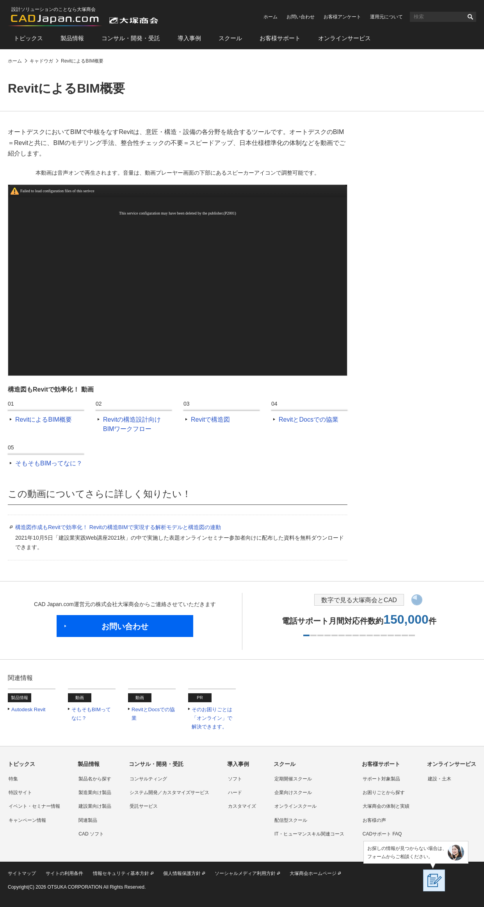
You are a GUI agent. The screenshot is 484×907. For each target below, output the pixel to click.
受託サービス (144, 806)
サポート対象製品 (381, 779)
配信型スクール (290, 820)
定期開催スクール (293, 779)
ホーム (270, 17)
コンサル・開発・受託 (130, 38)
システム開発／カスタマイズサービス (169, 792)
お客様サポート (280, 38)
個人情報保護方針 (182, 873)
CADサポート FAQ (382, 834)
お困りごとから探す (384, 792)
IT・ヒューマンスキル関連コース (309, 834)
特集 (13, 779)
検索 (470, 17)
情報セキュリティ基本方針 (121, 873)
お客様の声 (374, 820)
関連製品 (87, 820)
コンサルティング (148, 779)
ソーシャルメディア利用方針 (245, 873)
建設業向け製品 (94, 806)
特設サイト (20, 792)
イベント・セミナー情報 (34, 806)
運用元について (386, 17)
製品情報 (72, 38)
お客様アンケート (342, 17)
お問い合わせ (300, 17)
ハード (235, 792)
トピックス (28, 38)
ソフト (235, 779)
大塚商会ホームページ (313, 873)
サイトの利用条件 (64, 873)
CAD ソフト (91, 834)
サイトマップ (22, 873)
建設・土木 (439, 779)
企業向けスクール (293, 792)
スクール (230, 38)
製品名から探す (94, 779)
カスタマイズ (242, 806)
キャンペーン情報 (27, 820)
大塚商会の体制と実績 (386, 806)
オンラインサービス (344, 38)
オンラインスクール (295, 806)
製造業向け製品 (94, 792)
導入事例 (189, 38)
